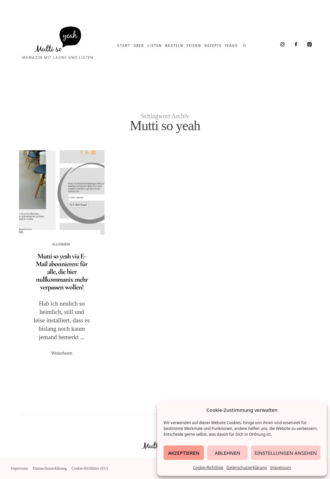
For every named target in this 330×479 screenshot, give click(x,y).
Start (123, 45)
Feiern (194, 45)
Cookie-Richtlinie (208, 467)
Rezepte (213, 45)
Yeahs (231, 45)
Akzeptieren (183, 453)
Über (139, 45)
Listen (154, 45)
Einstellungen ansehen (286, 453)
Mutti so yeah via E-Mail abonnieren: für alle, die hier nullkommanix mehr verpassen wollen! (62, 271)
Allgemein (61, 244)
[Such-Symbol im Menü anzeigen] (245, 46)
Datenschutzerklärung (246, 467)
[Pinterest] (309, 44)
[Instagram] (282, 44)
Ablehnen (227, 453)
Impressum (280, 467)
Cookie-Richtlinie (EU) (90, 468)
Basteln (174, 45)
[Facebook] (296, 44)
